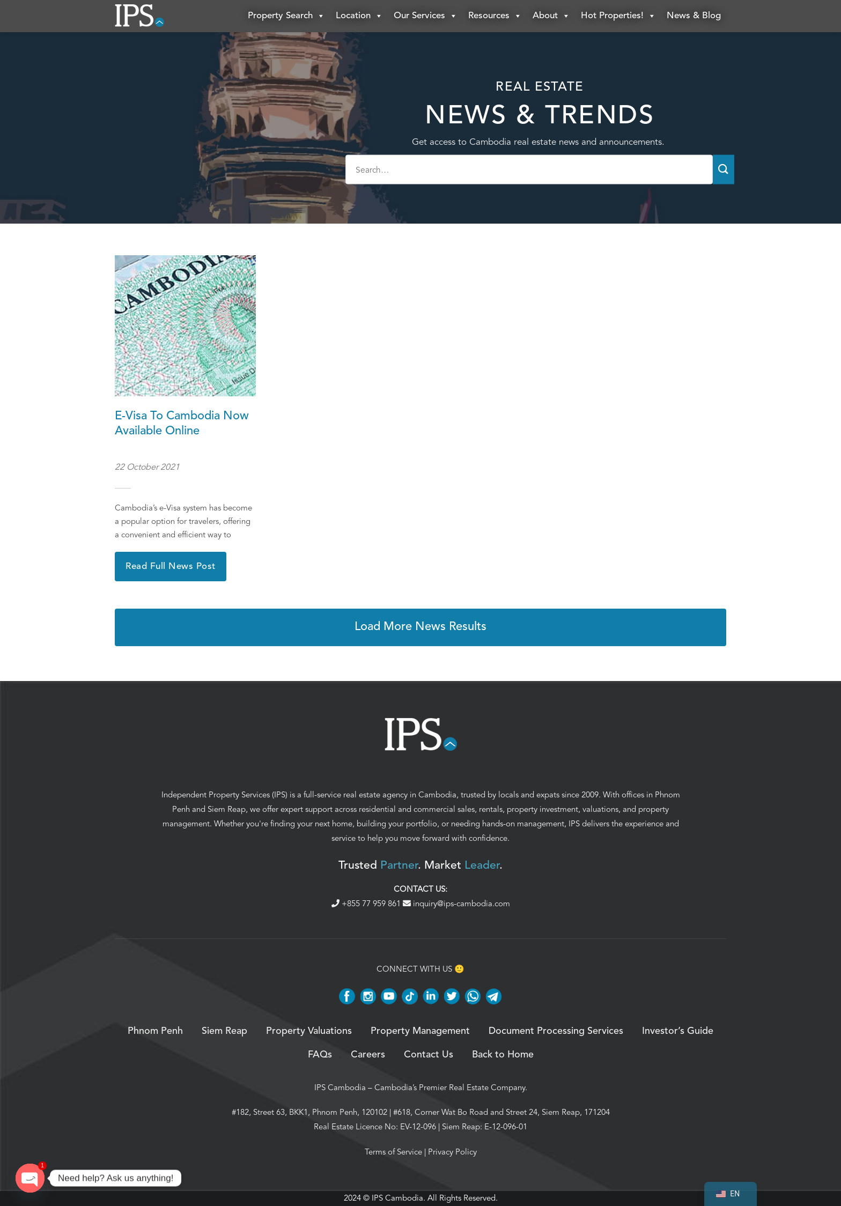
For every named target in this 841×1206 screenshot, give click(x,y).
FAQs (320, 1055)
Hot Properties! (618, 16)
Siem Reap (227, 809)
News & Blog (694, 15)
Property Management (420, 1031)
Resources (495, 16)
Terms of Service (393, 1152)
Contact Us (428, 1055)
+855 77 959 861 (367, 903)
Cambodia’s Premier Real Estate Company (449, 1087)
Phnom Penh (155, 1031)
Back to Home (503, 1055)
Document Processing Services (556, 1031)
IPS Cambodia (340, 1087)
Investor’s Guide (677, 1031)
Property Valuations (309, 1031)
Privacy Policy (452, 1152)
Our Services (426, 16)
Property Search (286, 16)
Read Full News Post (171, 566)
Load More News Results (420, 627)
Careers (368, 1055)
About (551, 16)
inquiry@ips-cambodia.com (456, 903)
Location (359, 16)
